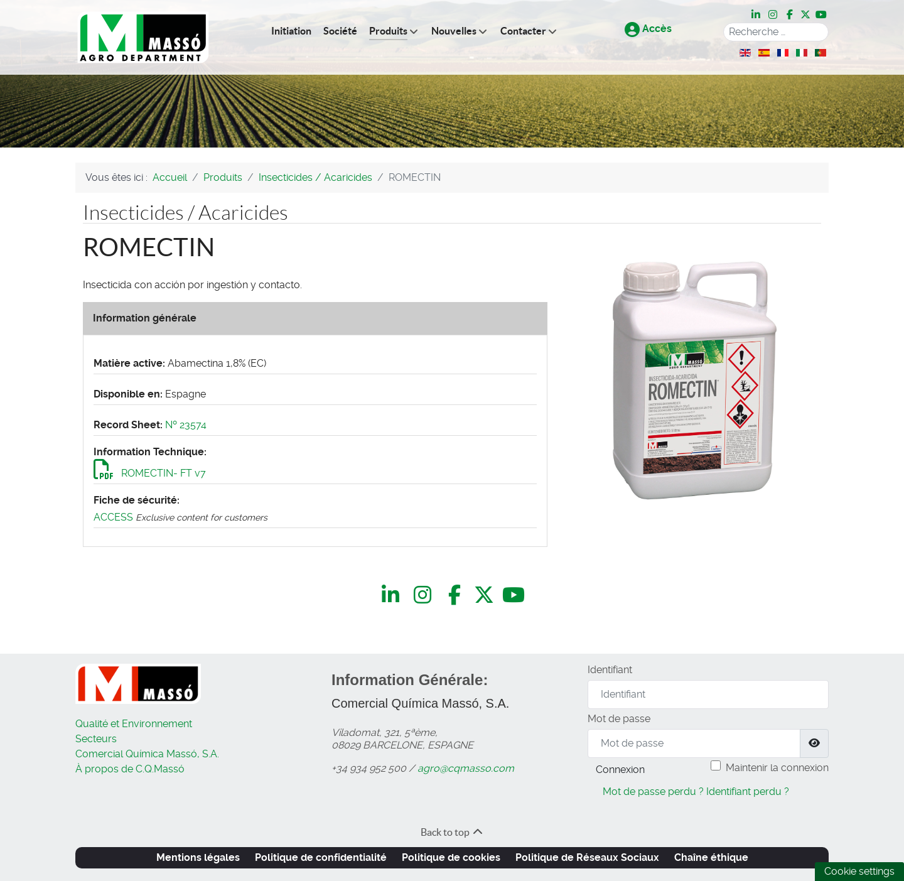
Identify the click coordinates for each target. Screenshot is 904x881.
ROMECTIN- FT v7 (150, 473)
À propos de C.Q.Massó (130, 769)
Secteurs (96, 739)
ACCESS (113, 517)
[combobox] (776, 32)
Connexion (620, 770)
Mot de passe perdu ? (653, 791)
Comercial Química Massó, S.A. (147, 754)
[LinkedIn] (756, 15)
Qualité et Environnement (133, 724)
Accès (648, 29)
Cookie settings (859, 871)
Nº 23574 (186, 425)
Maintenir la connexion (777, 768)
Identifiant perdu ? (747, 791)
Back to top (452, 832)
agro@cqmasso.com (465, 768)
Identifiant (610, 670)
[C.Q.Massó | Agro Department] (143, 37)
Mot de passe (619, 719)
